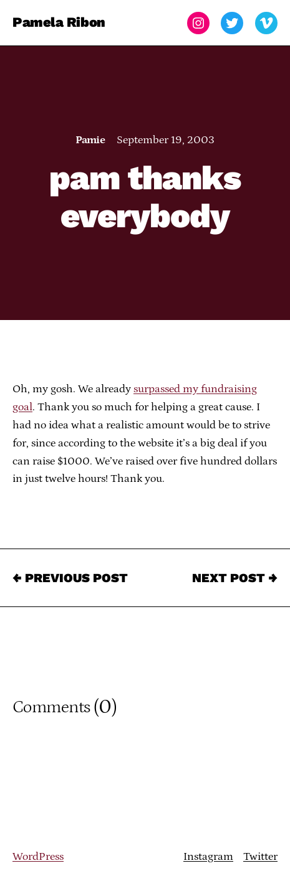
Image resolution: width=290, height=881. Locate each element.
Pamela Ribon (58, 23)
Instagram (208, 856)
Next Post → (235, 577)
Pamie (90, 140)
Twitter (260, 856)
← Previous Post (70, 577)
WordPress (38, 856)
